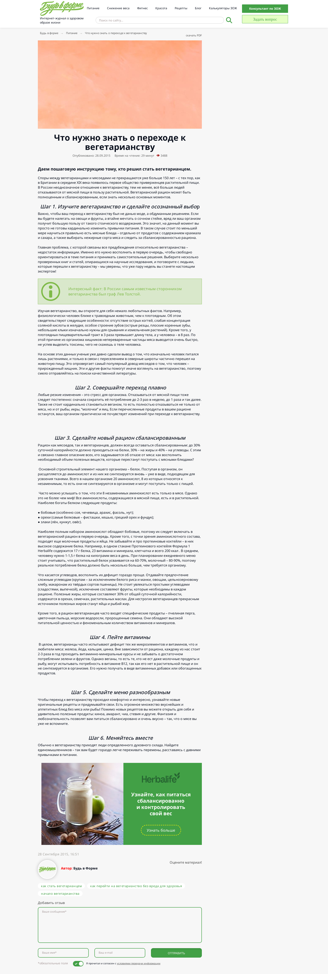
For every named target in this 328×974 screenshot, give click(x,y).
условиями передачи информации (138, 963)
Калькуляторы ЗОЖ (223, 8)
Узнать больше (161, 830)
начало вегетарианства (60, 893)
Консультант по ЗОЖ (265, 9)
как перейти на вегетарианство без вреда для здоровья (136, 886)
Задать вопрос (265, 19)
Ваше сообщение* (54, 911)
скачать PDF (194, 35)
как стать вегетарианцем (61, 886)
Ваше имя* (49, 952)
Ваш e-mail (105, 952)
